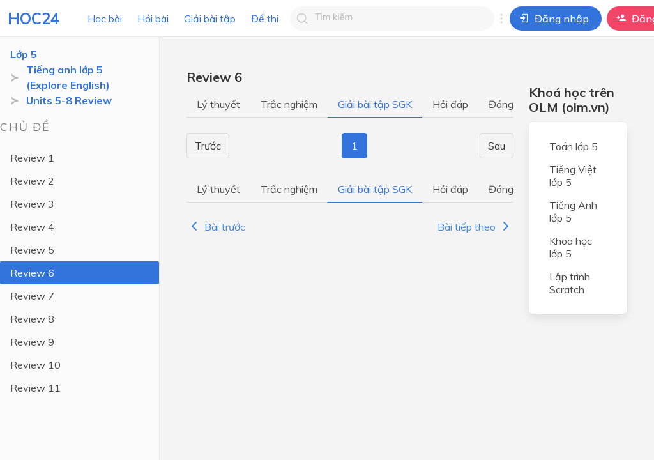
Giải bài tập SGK (375, 104)
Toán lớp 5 (573, 146)
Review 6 (32, 272)
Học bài (104, 18)
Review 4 (32, 226)
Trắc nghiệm (289, 104)
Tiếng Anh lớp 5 (573, 211)
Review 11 (35, 387)
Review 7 (32, 295)
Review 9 (32, 341)
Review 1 (32, 157)
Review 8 (32, 318)
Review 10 (35, 364)
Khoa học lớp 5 (570, 247)
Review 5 (32, 249)
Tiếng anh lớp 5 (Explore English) (68, 77)
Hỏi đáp (450, 104)
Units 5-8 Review (69, 100)
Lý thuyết (218, 104)
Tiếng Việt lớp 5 (573, 175)
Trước (208, 145)
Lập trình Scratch (569, 283)
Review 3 (32, 203)
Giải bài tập (210, 18)
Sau (496, 145)
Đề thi (264, 18)
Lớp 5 (23, 54)
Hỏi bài (153, 18)
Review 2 (32, 180)
